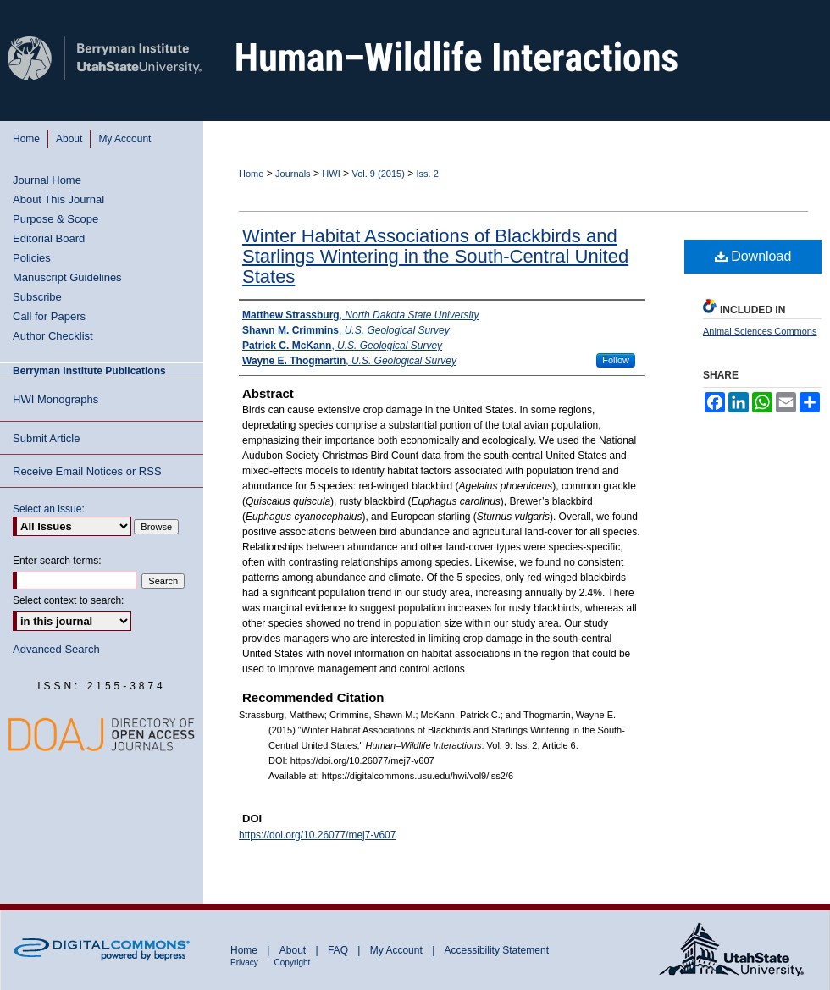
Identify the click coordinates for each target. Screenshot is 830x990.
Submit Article (46, 438)
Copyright (292, 962)
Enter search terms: (57, 561)
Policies (32, 258)
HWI (331, 174)
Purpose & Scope (55, 219)
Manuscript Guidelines (67, 277)
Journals (293, 174)
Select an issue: (49, 509)
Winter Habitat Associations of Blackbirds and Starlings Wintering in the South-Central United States (435, 256)
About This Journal (58, 199)
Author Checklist (53, 335)
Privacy (245, 962)
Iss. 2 (428, 174)
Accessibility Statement (497, 950)
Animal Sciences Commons (760, 331)
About (294, 950)
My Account (397, 950)
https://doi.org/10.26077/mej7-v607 (317, 835)
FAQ (339, 950)
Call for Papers (49, 316)
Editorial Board (49, 238)
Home (251, 174)
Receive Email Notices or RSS (87, 471)
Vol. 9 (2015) (377, 174)
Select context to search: (68, 600)
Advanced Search (56, 649)
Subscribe (37, 296)
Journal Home (47, 180)
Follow (615, 360)
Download (753, 256)
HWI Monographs (55, 399)
